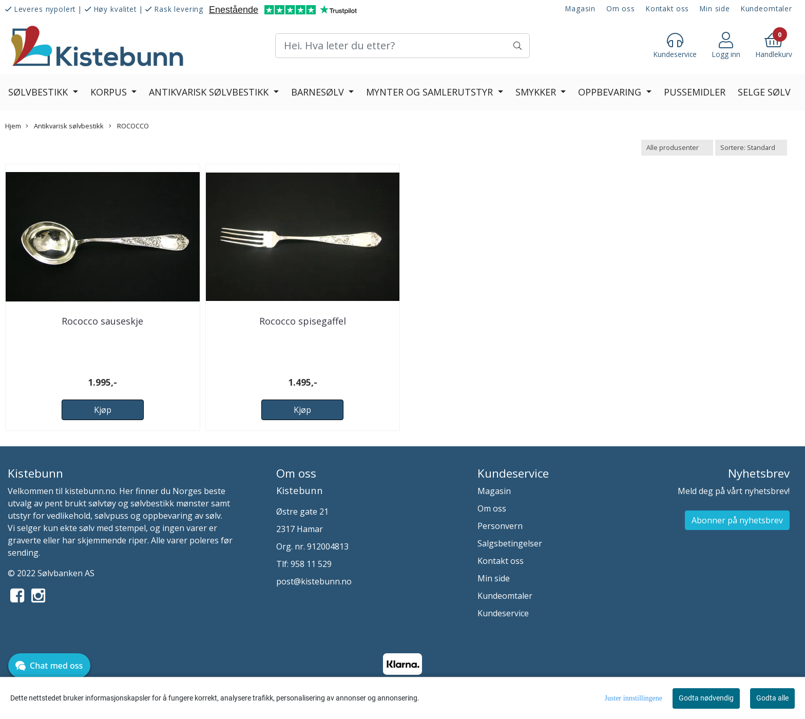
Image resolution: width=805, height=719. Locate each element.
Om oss (620, 8)
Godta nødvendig (706, 698)
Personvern (500, 526)
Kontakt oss (667, 8)
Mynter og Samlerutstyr (430, 92)
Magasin (580, 8)
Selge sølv (764, 92)
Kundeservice (503, 613)
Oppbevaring (611, 92)
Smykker (537, 92)
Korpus (109, 92)
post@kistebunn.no (314, 581)
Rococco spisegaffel (302, 321)
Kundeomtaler (766, 8)
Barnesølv (319, 92)
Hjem (13, 125)
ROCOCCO (129, 125)
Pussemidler (694, 92)
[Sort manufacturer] (677, 148)
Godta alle (772, 698)
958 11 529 (311, 564)
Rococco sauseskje (102, 321)
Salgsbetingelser (509, 543)
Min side (715, 8)
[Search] (402, 45)
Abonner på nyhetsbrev (737, 520)
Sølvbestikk (39, 92)
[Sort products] (751, 148)
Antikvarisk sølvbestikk (210, 92)
